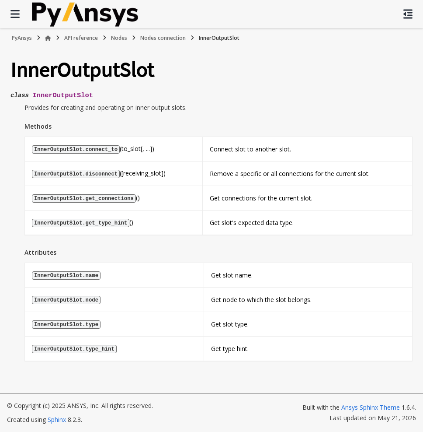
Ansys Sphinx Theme (370, 407)
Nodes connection (163, 38)
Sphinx (57, 419)
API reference (81, 38)
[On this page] (408, 14)
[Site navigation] (15, 14)
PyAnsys (22, 38)
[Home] (48, 38)
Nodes (119, 38)
